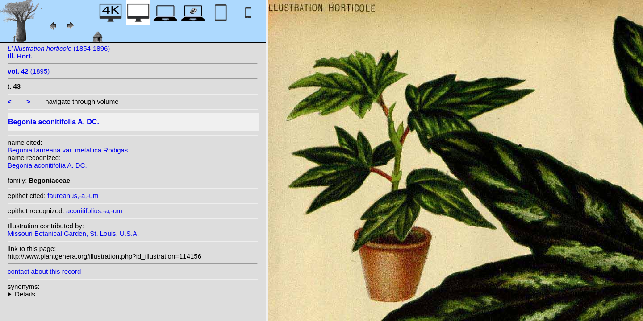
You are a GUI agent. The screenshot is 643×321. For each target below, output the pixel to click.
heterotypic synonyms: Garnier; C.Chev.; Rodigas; (133, 294)
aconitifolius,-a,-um (94, 210)
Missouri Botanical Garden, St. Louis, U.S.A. (73, 233)
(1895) (29, 71)
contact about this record (44, 271)
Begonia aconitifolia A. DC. (47, 165)
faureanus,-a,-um (72, 195)
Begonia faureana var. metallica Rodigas (68, 150)
